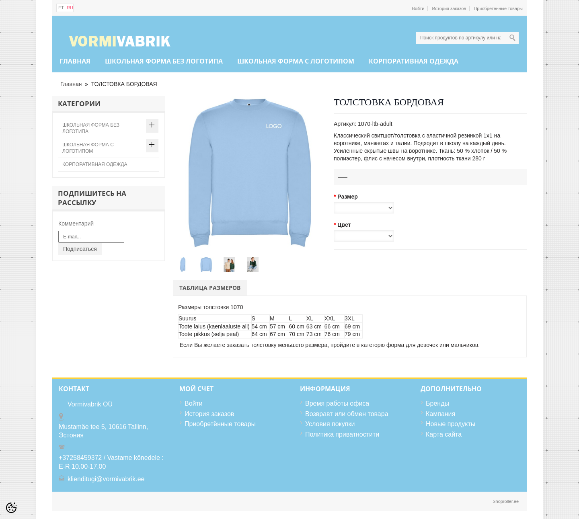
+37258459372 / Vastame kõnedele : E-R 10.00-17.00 (111, 462)
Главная (75, 61)
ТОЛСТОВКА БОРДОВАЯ (124, 84)
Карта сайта (444, 434)
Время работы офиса (337, 403)
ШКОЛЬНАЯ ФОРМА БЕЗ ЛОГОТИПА (164, 61)
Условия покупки (330, 424)
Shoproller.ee (506, 501)
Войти (418, 8)
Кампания (440, 413)
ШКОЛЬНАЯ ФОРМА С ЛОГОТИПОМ (295, 61)
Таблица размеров (209, 287)
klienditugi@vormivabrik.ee (106, 479)
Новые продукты (450, 424)
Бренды (437, 403)
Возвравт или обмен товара (346, 413)
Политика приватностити (342, 434)
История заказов (449, 8)
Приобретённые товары (498, 8)
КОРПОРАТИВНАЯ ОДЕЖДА (413, 61)
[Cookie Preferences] (11, 508)
